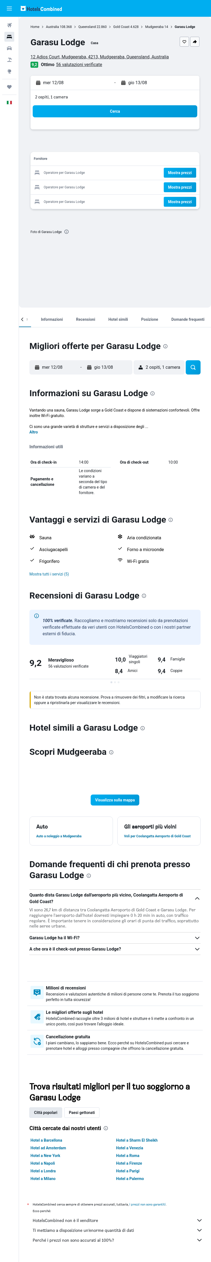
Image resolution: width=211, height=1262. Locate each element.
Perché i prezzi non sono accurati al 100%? (118, 1240)
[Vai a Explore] (9, 71)
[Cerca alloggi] (9, 36)
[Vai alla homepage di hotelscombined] (41, 8)
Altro (33, 432)
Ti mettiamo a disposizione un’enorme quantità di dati (118, 1230)
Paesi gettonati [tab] (82, 1112)
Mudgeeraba (154, 27)
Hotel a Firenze (129, 1163)
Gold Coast (121, 27)
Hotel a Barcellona (46, 1140)
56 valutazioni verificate (79, 64)
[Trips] (9, 86)
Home (34, 27)
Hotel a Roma (128, 1155)
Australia (52, 27)
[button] (9, 8)
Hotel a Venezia (129, 1148)
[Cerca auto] (9, 48)
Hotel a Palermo (130, 1178)
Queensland (87, 27)
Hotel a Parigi (128, 1171)
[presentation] (66, 231)
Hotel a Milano (42, 1178)
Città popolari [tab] (45, 1112)
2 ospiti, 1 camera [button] (51, 97)
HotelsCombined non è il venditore (118, 1220)
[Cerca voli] (9, 25)
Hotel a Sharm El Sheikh (137, 1140)
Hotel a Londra (43, 1171)
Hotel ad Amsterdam (48, 1148)
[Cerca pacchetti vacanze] (9, 59)
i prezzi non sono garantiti (147, 1204)
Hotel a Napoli (42, 1163)
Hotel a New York (45, 1155)
